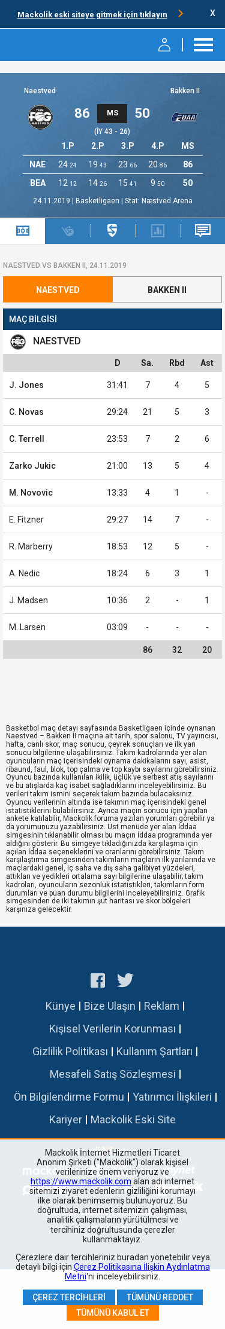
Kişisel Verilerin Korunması (112, 1028)
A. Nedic (24, 573)
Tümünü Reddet (160, 1297)
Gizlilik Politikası (70, 1051)
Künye (61, 1006)
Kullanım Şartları (154, 1051)
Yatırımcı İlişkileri (172, 1096)
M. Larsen (27, 627)
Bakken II (185, 91)
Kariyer (65, 1119)
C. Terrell (26, 439)
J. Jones (26, 385)
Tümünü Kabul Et (112, 1313)
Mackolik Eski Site (133, 1119)
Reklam (161, 1006)
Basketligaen (98, 201)
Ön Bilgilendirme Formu (69, 1096)
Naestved (40, 91)
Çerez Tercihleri (69, 1297)
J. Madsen (28, 600)
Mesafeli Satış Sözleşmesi (113, 1074)
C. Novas (26, 412)
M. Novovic (31, 492)
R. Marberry (31, 546)
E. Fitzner (26, 519)
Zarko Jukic (32, 466)
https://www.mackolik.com (81, 1181)
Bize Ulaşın (110, 1006)
